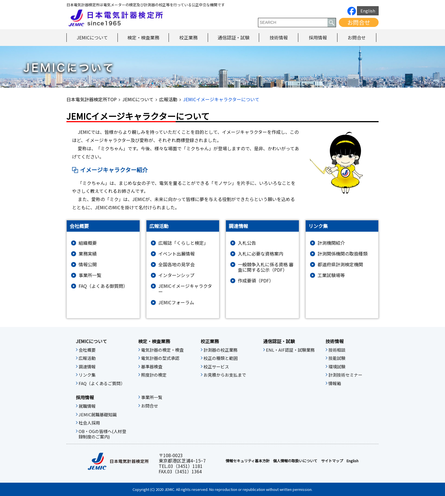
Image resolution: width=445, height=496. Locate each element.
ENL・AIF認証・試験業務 (290, 350)
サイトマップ (332, 461)
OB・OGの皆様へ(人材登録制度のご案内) (102, 434)
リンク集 (87, 375)
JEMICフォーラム (176, 302)
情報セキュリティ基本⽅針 (248, 461)
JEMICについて (92, 37)
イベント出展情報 (176, 253)
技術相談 (336, 350)
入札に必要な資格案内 (260, 253)
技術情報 (279, 37)
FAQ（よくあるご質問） (102, 383)
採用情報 (318, 37)
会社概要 (87, 350)
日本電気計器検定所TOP (91, 99)
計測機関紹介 (331, 243)
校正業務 (188, 37)
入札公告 (247, 243)
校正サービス (216, 367)
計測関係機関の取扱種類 (343, 253)
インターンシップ (176, 275)
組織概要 (88, 243)
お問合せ (358, 22)
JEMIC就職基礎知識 (98, 414)
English (367, 11)
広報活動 (168, 99)
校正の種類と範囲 (220, 358)
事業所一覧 (90, 275)
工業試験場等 (331, 275)
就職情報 (87, 406)
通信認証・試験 (233, 37)
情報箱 (334, 383)
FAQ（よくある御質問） (103, 286)
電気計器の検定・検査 (162, 350)
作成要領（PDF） (256, 280)
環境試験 (336, 367)
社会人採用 (89, 423)
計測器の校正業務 (220, 350)
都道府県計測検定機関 (340, 264)
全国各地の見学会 (176, 264)
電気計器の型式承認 (160, 358)
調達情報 (87, 367)
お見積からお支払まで (224, 375)
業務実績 (88, 253)
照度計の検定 (154, 375)
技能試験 (336, 358)
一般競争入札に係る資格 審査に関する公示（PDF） (265, 267)
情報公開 (88, 264)
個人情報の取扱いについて (295, 461)
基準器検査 (151, 367)
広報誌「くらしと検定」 (183, 243)
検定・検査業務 (143, 37)
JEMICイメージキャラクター (185, 288)
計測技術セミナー (345, 375)
